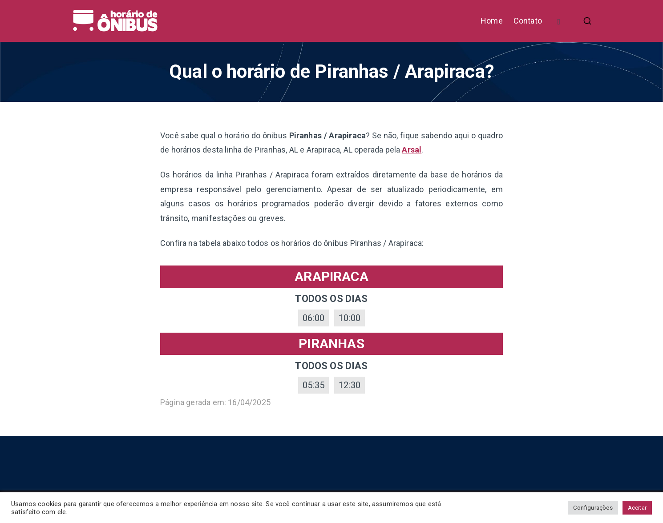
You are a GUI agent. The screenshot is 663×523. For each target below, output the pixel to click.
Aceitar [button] (637, 507)
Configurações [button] (592, 507)
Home (492, 20)
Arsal (411, 149)
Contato (527, 20)
